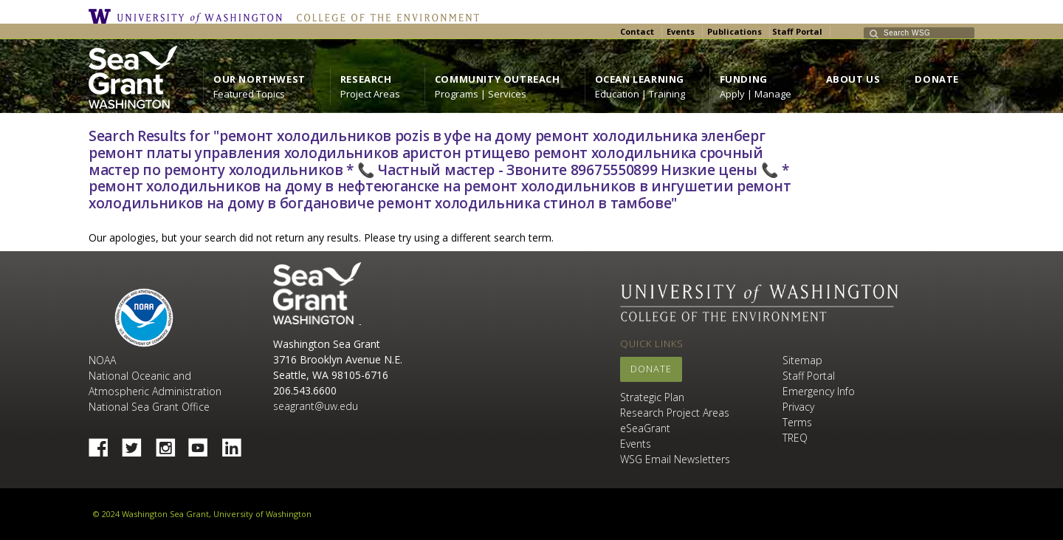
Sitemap (802, 360)
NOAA (143, 317)
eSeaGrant (645, 428)
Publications (734, 31)
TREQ (795, 438)
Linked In (236, 443)
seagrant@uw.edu (315, 406)
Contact (637, 31)
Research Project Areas (674, 413)
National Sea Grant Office (149, 407)
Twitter (137, 443)
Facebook (104, 443)
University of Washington (189, 16)
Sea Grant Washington (317, 293)
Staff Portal (797, 31)
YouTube (203, 443)
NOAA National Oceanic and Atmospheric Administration (155, 375)
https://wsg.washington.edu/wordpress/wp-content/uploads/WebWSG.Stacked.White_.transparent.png (133, 77)
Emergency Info (818, 391)
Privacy (798, 407)
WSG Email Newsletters (675, 459)
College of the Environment (384, 16)
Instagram (170, 443)
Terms (797, 422)
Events (681, 31)
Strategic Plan (652, 397)
